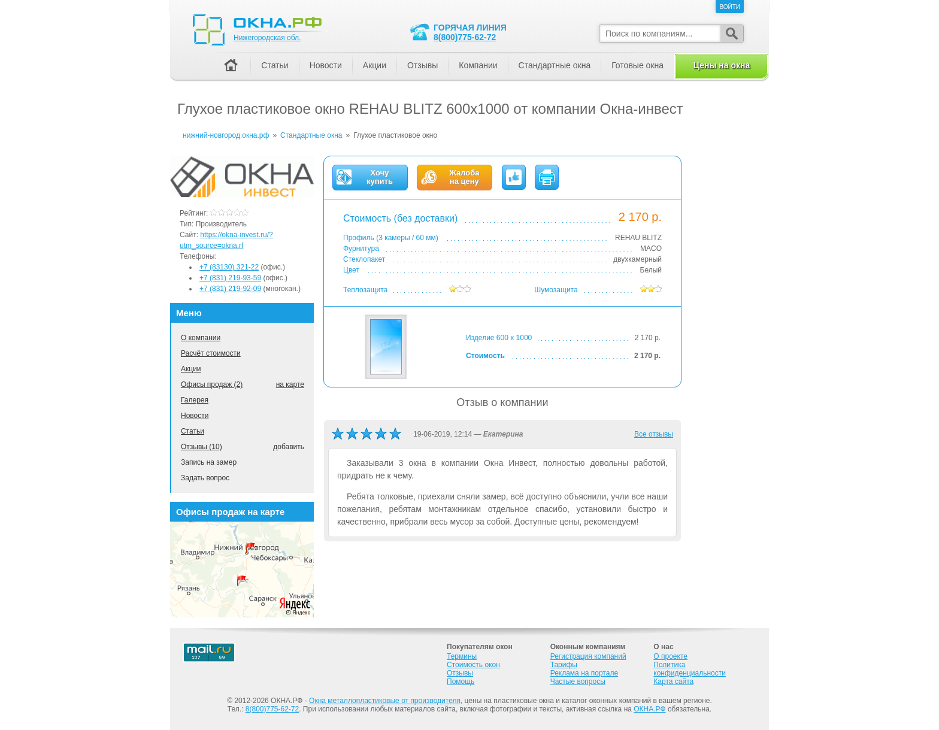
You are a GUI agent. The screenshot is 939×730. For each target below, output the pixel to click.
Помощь (460, 681)
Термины (462, 656)
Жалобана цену (464, 177)
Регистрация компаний (588, 656)
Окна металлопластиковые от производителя (385, 700)
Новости (194, 415)
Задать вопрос (205, 478)
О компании (200, 338)
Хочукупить (379, 177)
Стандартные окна (555, 65)
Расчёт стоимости (211, 353)
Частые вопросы (577, 681)
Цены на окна (721, 65)
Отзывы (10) (201, 447)
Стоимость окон (473, 665)
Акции (191, 369)
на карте (290, 384)
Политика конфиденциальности (689, 669)
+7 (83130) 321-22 (229, 267)
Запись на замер (209, 462)
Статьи (192, 431)
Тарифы (563, 665)
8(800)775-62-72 (465, 37)
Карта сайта (673, 681)
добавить (288, 447)
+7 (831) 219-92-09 (230, 288)
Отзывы (422, 65)
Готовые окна (637, 65)
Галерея (194, 400)
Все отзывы (653, 434)
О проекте (670, 656)
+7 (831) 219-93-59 (230, 278)
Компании (478, 65)
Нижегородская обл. (267, 38)
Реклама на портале (584, 673)
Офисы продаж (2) (212, 384)
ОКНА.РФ (649, 709)
